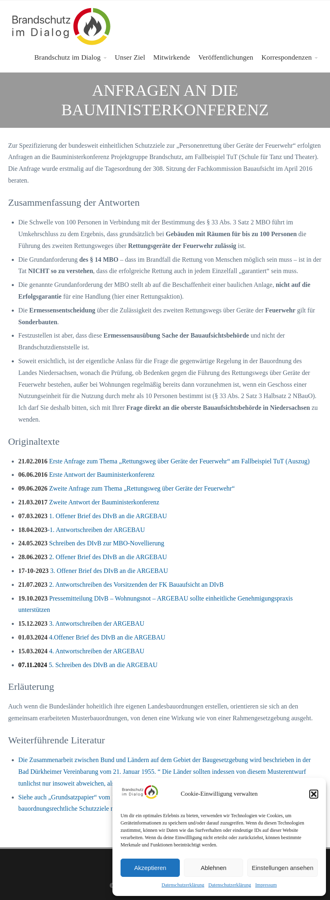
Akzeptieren (150, 867)
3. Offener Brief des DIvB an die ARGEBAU (93, 570)
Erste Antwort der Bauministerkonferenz (86, 474)
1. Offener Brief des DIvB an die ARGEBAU (92, 515)
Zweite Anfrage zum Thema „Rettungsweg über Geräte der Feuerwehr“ (126, 488)
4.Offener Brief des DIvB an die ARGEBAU (91, 637)
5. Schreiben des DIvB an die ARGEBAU (87, 664)
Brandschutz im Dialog (68, 57)
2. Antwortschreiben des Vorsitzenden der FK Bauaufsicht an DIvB (121, 584)
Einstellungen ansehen (282, 867)
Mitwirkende (171, 57)
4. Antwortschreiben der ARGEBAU (81, 651)
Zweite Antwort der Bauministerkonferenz (88, 502)
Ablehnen (213, 867)
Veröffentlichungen (225, 57)
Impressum (266, 885)
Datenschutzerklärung (183, 885)
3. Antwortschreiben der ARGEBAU (81, 623)
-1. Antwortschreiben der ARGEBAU (81, 529)
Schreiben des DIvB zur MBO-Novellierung (91, 543)
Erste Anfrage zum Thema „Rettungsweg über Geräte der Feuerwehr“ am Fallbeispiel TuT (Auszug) (164, 461)
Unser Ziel (130, 57)
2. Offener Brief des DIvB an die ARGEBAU (92, 556)
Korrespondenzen (286, 57)
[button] (314, 794)
